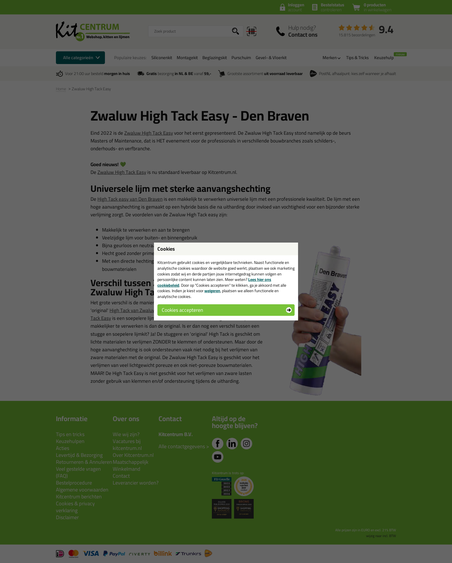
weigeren (212, 290)
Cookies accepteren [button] (182, 310)
